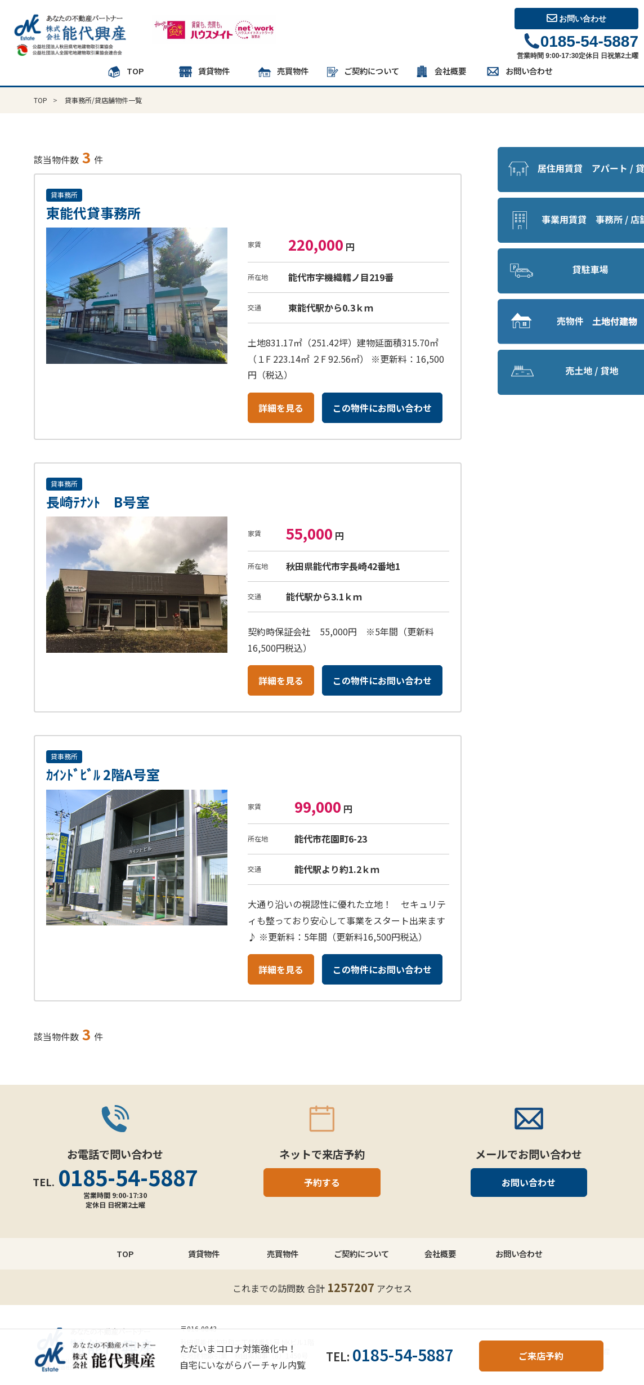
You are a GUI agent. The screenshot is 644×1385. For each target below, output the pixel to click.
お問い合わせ (577, 18)
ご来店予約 (541, 1355)
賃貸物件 (204, 72)
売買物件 (282, 72)
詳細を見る (280, 408)
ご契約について (361, 72)
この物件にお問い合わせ (382, 408)
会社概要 (440, 72)
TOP (125, 72)
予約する (322, 1182)
